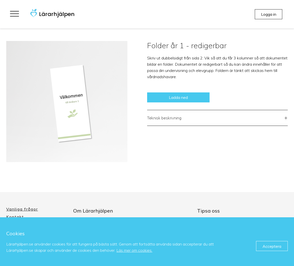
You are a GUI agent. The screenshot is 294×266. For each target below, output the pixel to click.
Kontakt (15, 216)
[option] (66, 101)
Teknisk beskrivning (217, 118)
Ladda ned (178, 97)
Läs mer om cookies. (134, 250)
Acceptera (272, 246)
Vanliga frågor (22, 209)
